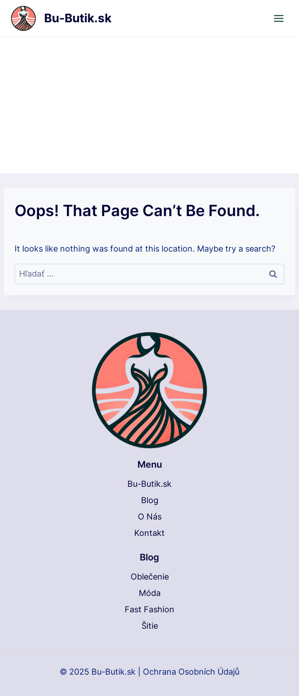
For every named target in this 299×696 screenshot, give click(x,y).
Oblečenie (150, 576)
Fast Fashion (149, 609)
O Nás (150, 516)
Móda (150, 593)
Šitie (150, 625)
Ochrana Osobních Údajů (191, 671)
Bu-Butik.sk (149, 484)
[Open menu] (278, 18)
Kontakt (149, 533)
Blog (149, 500)
